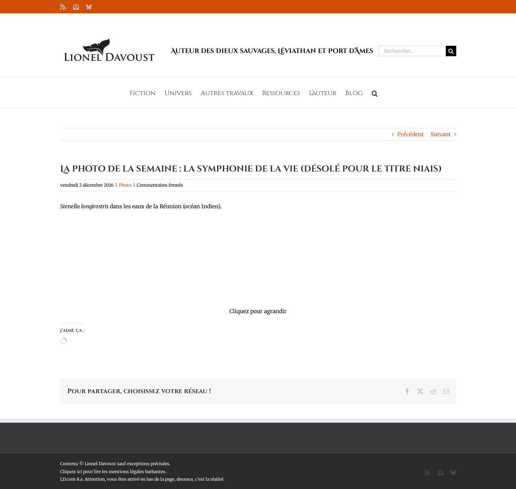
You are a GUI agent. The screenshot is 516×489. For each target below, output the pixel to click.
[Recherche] (451, 51)
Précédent (410, 134)
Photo (125, 185)
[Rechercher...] (412, 51)
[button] (375, 92)
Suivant (441, 134)
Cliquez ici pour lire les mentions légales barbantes (112, 471)
